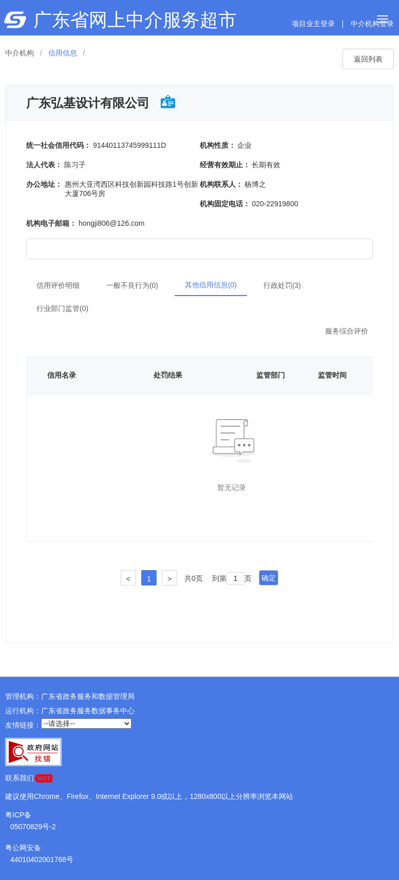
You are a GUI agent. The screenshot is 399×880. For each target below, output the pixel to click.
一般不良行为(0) (132, 285)
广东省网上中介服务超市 (135, 19)
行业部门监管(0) (62, 308)
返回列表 (368, 59)
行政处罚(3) (282, 285)
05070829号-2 (33, 827)
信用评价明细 (58, 285)
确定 (268, 578)
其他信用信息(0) (211, 285)
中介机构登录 (372, 23)
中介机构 (19, 53)
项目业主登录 (313, 23)
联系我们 (28, 778)
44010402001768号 (41, 859)
